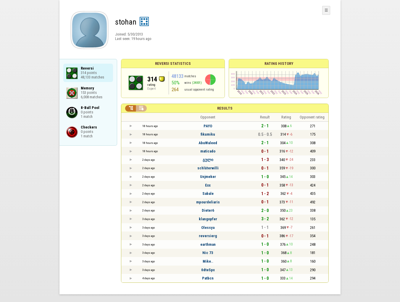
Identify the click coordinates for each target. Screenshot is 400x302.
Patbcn (208, 278)
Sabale (208, 193)
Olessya (207, 227)
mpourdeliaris (208, 202)
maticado (207, 151)
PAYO (208, 126)
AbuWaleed (208, 143)
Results (225, 108)
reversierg (208, 236)
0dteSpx (208, 270)
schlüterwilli (208, 168)
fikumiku (208, 134)
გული (208, 160)
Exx (208, 185)
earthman (208, 244)
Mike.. (208, 261)
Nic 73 (207, 252)
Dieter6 (208, 210)
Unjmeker (208, 176)
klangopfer (208, 219)
